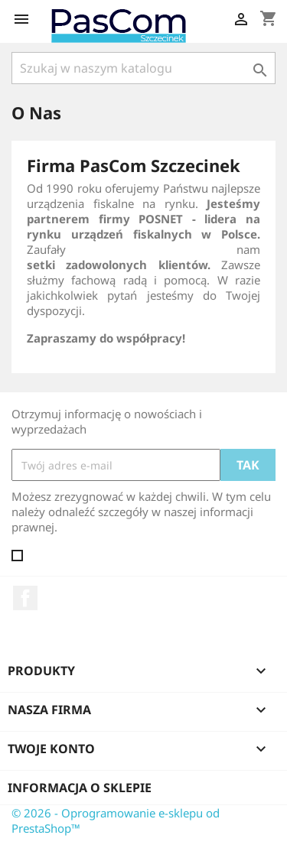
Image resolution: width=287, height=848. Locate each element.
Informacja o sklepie (80, 787)
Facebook (25, 598)
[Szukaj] (143, 68)
